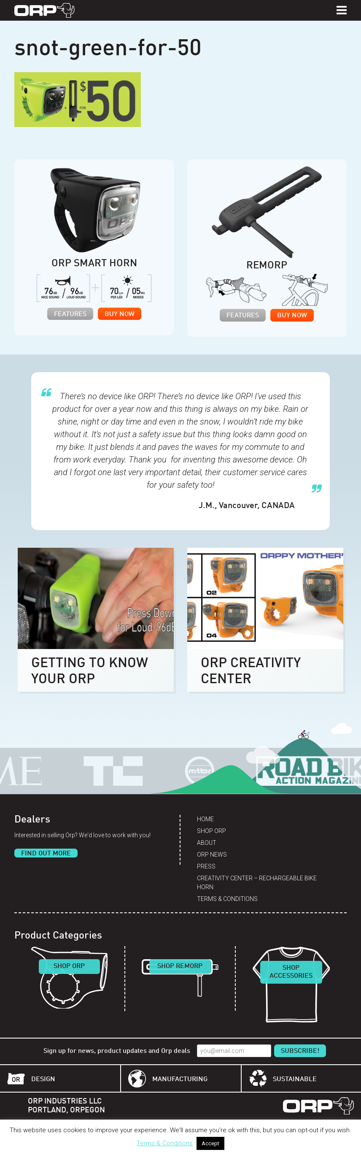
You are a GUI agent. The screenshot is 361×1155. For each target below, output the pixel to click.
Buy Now (120, 314)
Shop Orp (211, 831)
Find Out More (46, 853)
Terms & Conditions (227, 898)
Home (205, 819)
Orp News (212, 854)
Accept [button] (210, 1143)
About (206, 842)
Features (70, 314)
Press (206, 866)
